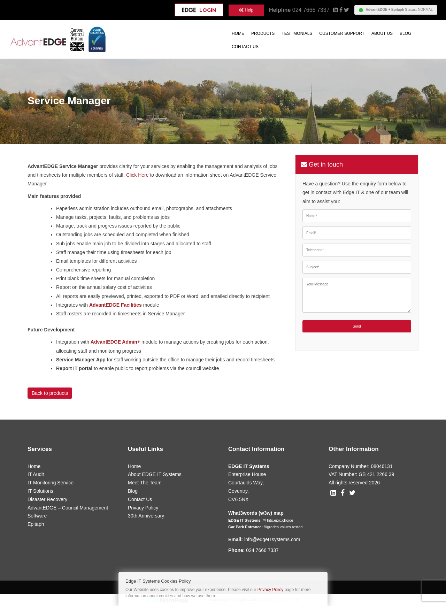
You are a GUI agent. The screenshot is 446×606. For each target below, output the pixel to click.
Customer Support (341, 33)
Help (246, 10)
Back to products (50, 393)
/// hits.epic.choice (278, 520)
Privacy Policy (143, 508)
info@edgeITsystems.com (272, 539)
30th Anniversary (146, 516)
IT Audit (36, 474)
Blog (405, 33)
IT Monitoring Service (51, 482)
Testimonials (297, 33)
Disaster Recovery (47, 499)
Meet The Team (145, 482)
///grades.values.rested (283, 527)
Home (238, 33)
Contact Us (245, 46)
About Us (382, 33)
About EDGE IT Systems (155, 474)
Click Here (137, 175)
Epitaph (36, 524)
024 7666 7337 (311, 10)
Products (263, 33)
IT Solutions (40, 491)
